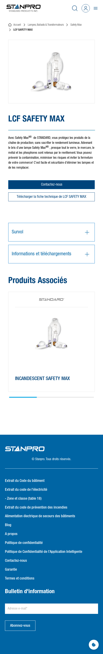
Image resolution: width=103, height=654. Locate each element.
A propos (11, 534)
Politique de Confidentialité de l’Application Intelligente (43, 551)
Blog (8, 525)
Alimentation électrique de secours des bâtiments (40, 516)
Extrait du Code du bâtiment (24, 480)
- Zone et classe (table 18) (23, 498)
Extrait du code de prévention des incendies (36, 507)
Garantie (11, 569)
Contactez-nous (51, 184)
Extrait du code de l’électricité (26, 489)
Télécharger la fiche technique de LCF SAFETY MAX (51, 196)
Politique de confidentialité (24, 543)
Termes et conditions (19, 578)
